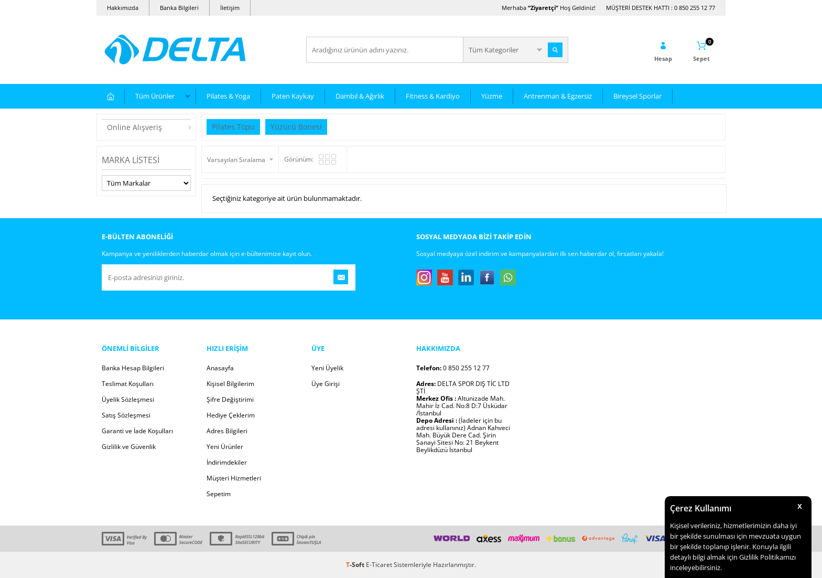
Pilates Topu (233, 127)
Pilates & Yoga (228, 96)
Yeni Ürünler (225, 446)
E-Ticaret (379, 564)
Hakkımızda (122, 8)
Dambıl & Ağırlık (360, 96)
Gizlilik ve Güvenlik (129, 446)
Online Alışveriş (134, 127)
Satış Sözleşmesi (126, 415)
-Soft (356, 564)
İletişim (230, 8)
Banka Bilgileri (179, 8)
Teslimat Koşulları (128, 383)
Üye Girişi (325, 383)
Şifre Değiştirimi (230, 399)
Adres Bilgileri (227, 430)
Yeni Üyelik (327, 367)
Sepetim (219, 493)
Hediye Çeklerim (231, 415)
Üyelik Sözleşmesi (128, 399)
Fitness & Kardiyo (433, 96)
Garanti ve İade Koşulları (137, 430)
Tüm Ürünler (155, 96)
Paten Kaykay (293, 96)
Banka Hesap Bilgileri (133, 367)
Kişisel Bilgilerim (230, 383)
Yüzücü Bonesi (296, 127)
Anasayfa (220, 367)
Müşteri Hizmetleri (234, 478)
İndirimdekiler (227, 462)
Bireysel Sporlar (637, 96)
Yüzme (491, 96)
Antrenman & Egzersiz (558, 96)
